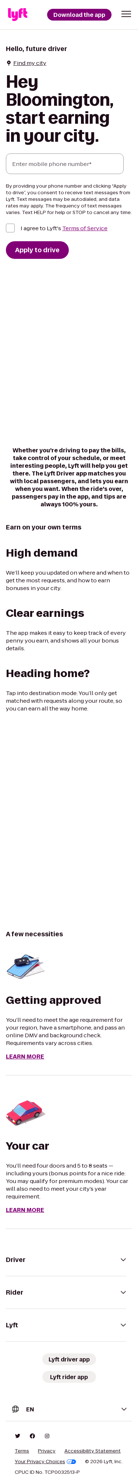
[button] (126, 14)
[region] (69, 821)
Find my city (26, 63)
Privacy (47, 1451)
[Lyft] (17, 14)
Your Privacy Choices (45, 1461)
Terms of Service (84, 228)
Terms (22, 1451)
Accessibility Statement (92, 1451)
